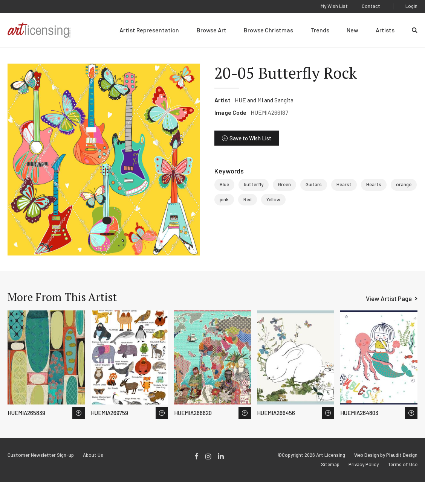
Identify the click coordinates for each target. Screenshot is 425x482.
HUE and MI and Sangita (264, 99)
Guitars (314, 184)
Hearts (373, 184)
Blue (224, 184)
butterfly (253, 184)
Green (284, 184)
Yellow (273, 199)
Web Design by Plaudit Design (385, 455)
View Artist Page (389, 298)
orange (403, 184)
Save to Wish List (250, 138)
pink (224, 199)
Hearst (344, 184)
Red (247, 199)
